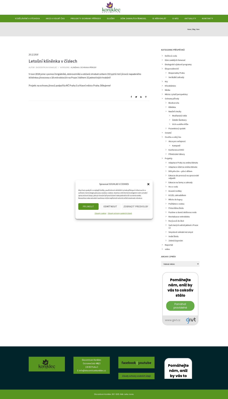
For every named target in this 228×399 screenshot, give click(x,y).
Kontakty (207, 18)
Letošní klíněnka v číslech (53, 61)
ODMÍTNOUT (110, 206)
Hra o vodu (173, 186)
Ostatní (168, 132)
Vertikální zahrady (176, 77)
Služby (111, 18)
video (167, 249)
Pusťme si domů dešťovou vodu (183, 212)
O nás (175, 18)
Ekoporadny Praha (177, 73)
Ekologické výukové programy (178, 64)
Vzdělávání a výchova (27, 18)
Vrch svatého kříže (180, 124)
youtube (144, 362)
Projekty (168, 158)
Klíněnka (74, 67)
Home (189, 29)
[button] (148, 184)
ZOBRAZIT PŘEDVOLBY (135, 206)
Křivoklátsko (170, 85)
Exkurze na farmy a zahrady (181, 182)
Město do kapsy (176, 199)
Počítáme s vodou (176, 203)
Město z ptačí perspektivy (176, 94)
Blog (193, 29)
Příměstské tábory (177, 154)
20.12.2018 (33, 54)
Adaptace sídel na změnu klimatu (183, 167)
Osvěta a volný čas (173, 137)
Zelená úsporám (176, 240)
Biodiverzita (174, 103)
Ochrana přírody (88, 67)
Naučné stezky (175, 111)
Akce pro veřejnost (177, 141)
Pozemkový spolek (177, 128)
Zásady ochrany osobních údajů (120, 213)
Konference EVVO (176, 150)
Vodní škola (173, 236)
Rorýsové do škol (176, 221)
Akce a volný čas (55, 18)
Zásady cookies (100, 213)
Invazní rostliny (175, 191)
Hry (166, 81)
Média (167, 90)
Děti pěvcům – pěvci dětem (180, 171)
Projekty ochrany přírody (86, 18)
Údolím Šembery (179, 120)
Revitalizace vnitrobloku (179, 216)
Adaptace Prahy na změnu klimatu (183, 162)
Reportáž (169, 245)
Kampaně (176, 145)
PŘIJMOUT (88, 206)
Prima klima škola (176, 208)
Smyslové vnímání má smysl (181, 232)
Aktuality (190, 18)
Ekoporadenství (172, 68)
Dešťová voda (171, 56)
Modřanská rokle (179, 115)
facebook (129, 362)
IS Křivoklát (159, 18)
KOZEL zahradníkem (177, 195)
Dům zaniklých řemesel (133, 18)
